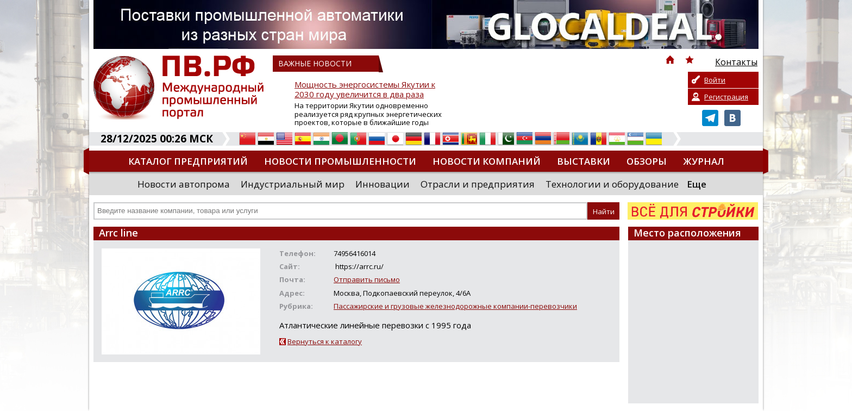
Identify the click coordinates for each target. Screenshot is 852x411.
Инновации (382, 184)
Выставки (583, 161)
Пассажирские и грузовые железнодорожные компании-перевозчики (455, 306)
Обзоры (647, 161)
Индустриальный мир (292, 184)
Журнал (703, 161)
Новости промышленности (340, 161)
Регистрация (726, 97)
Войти (714, 80)
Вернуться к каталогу (324, 341)
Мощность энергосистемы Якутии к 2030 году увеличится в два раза (365, 89)
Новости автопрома (183, 184)
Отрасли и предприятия (478, 184)
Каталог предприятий (188, 161)
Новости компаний (487, 161)
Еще (696, 184)
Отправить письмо (367, 279)
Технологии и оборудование (612, 184)
